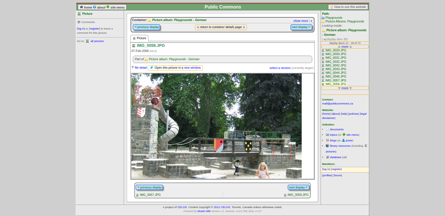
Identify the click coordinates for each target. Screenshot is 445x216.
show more (300, 20)
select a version (280, 68)
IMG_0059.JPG (298, 194)
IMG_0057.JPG (150, 194)
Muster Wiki (204, 211)
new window (192, 67)
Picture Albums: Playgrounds (345, 21)
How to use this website (350, 7)
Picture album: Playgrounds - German (179, 20)
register (94, 28)
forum (337, 175)
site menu (115, 7)
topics (333, 134)
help (344, 113)
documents (337, 129)
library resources (340, 145)
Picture (139, 38)
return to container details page (221, 27)
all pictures (97, 41)
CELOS (182, 207)
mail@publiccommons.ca (337, 103)
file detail (141, 67)
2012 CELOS (222, 207)
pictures (330, 151)
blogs (333, 140)
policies (353, 113)
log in (81, 28)
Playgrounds (334, 17)
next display (301, 27)
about (99, 7)
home (86, 7)
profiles (327, 175)
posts (349, 140)
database (335, 157)
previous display (146, 27)
